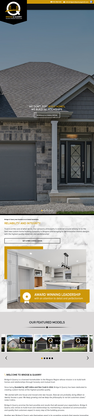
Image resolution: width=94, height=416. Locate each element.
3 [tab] (47, 210)
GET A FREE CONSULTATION (32, 241)
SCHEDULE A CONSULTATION (47, 115)
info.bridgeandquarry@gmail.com (75, 2)
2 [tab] (44, 210)
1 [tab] (42, 210)
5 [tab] (52, 210)
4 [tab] (50, 210)
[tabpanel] (47, 343)
